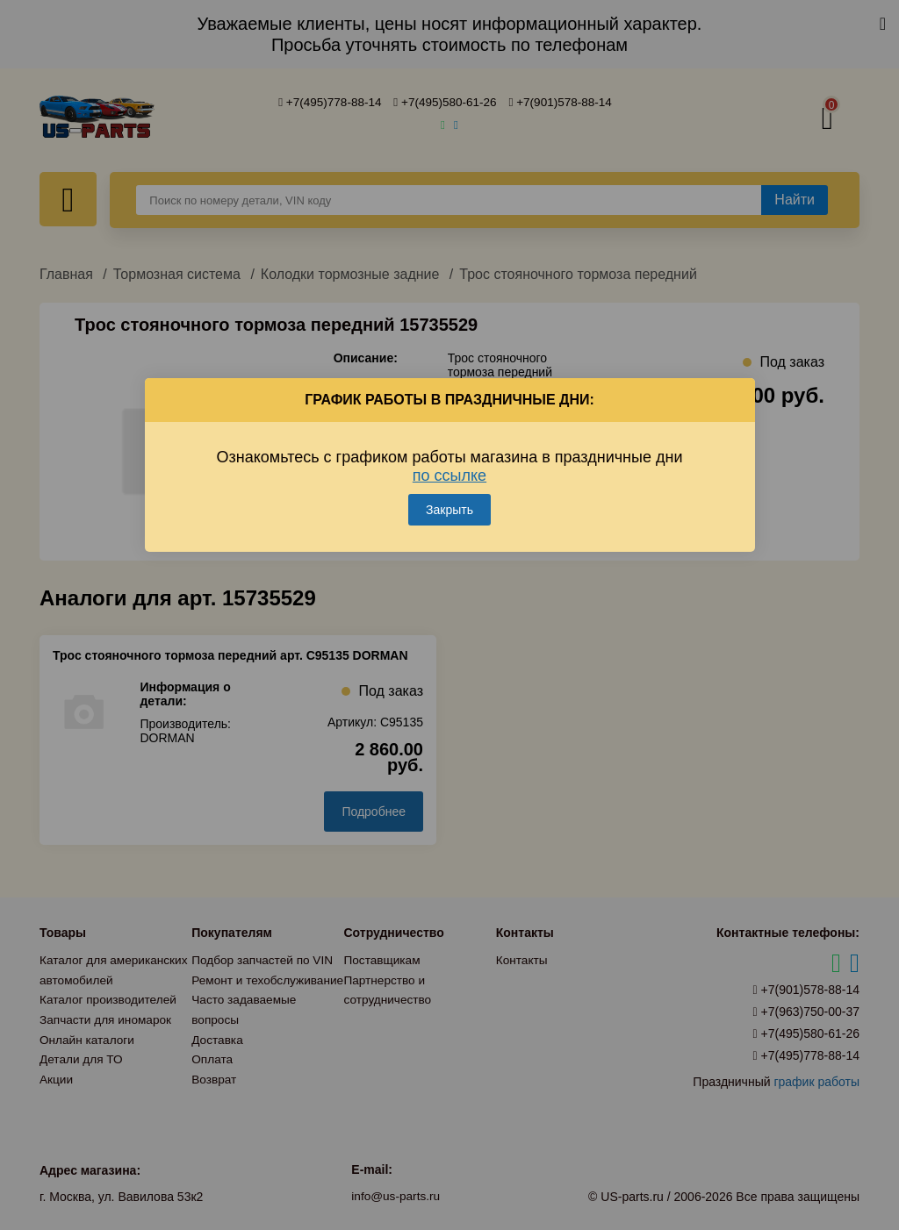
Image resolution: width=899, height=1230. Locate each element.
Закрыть (449, 505)
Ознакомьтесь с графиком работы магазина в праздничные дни (450, 462)
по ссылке (449, 471)
